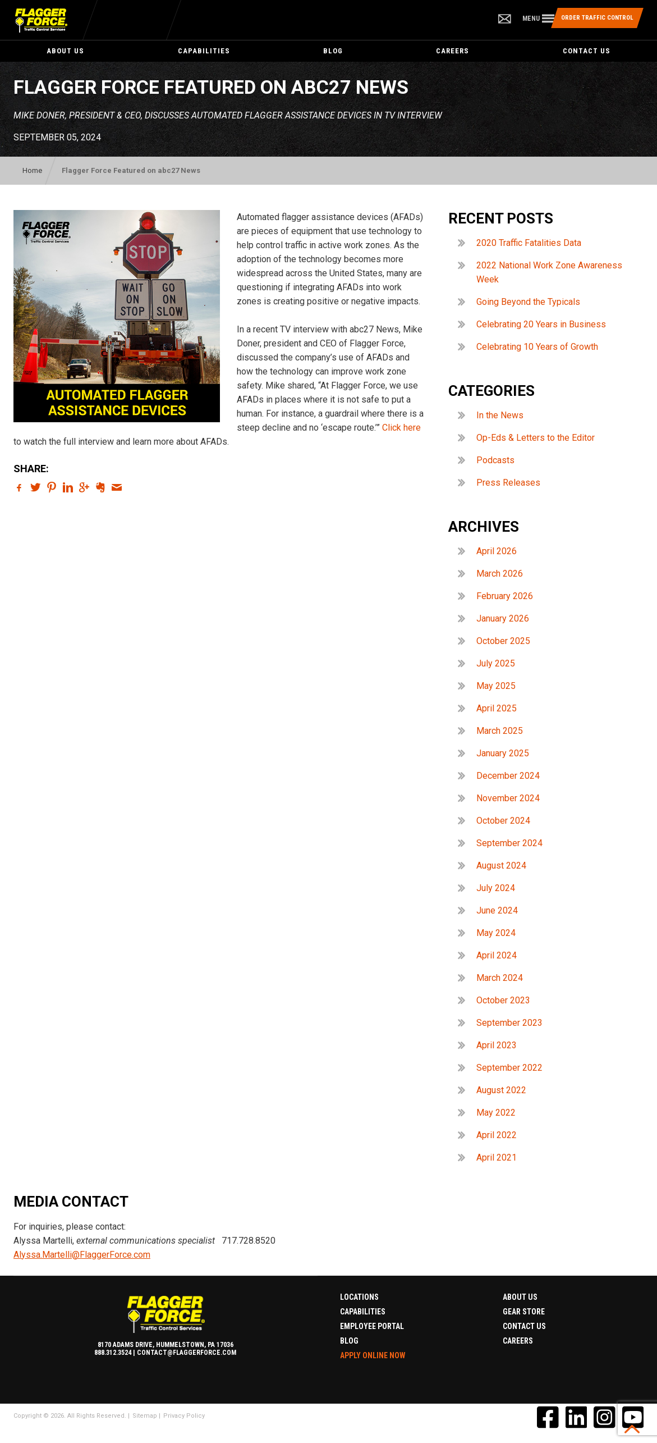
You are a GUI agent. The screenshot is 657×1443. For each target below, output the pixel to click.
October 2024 (503, 820)
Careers (452, 51)
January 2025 (502, 753)
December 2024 (508, 775)
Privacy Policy (184, 1415)
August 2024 (501, 865)
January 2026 (502, 618)
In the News (499, 415)
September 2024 (509, 843)
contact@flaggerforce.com (186, 1353)
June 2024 (497, 910)
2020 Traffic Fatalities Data (528, 243)
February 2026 (504, 596)
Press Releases (508, 482)
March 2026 (499, 573)
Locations (359, 1297)
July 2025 (495, 663)
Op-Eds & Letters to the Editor (535, 437)
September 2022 (509, 1067)
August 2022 (501, 1090)
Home (32, 170)
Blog (333, 51)
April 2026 (496, 551)
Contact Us (524, 1326)
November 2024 (508, 798)
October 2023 (503, 1000)
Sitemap (144, 1415)
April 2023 (496, 1045)
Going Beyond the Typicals (528, 301)
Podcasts (495, 460)
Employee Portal (372, 1326)
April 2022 (496, 1135)
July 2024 (495, 888)
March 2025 (499, 730)
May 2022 (496, 1112)
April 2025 (496, 708)
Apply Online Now (373, 1355)
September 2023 (509, 1022)
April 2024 (496, 955)
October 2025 (503, 641)
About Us (65, 51)
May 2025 (496, 686)
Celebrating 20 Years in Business (541, 324)
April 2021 (496, 1157)
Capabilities (204, 51)
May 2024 (496, 933)
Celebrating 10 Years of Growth (537, 346)
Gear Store (524, 1311)
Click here (401, 427)
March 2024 (499, 977)
